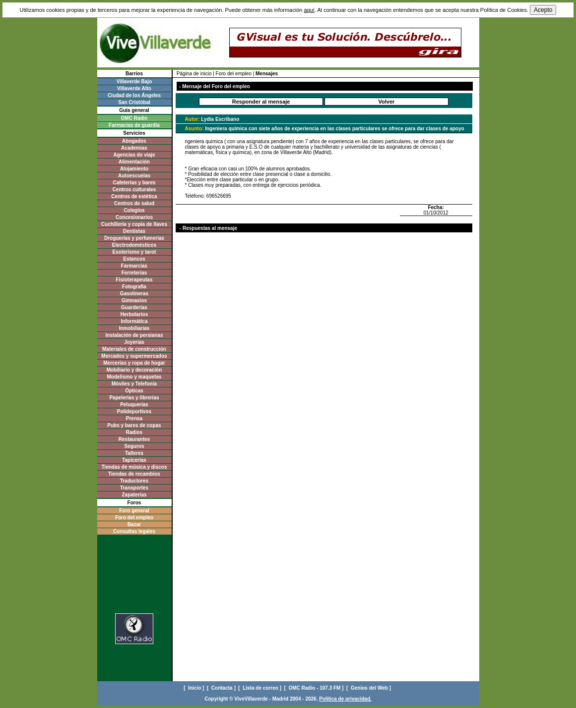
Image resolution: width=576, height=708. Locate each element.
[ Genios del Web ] (369, 688)
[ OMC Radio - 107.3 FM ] (314, 688)
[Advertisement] (134, 577)
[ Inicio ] (194, 688)
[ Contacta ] (222, 688)
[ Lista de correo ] (260, 688)
